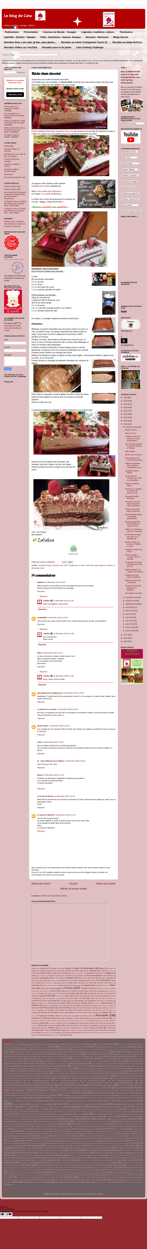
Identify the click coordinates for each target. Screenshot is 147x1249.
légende (52, 1124)
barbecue (40, 1051)
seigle (31, 1170)
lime (20, 1126)
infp (63, 1116)
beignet (73, 1051)
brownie (6, 1059)
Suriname (50, 1025)
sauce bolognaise (46, 1167)
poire (105, 1150)
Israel (41, 996)
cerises (37, 1063)
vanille (124, 1179)
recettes (85, 1158)
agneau (56, 1044)
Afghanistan (44, 968)
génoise (128, 1107)
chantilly (85, 1063)
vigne (74, 1182)
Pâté (93, 1145)
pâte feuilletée (130, 1145)
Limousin (34, 1001)
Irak (98, 993)
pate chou (111, 1145)
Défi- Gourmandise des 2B (76, 1088)
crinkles (131, 1073)
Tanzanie (34, 1028)
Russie (49, 1018)
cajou (108, 1059)
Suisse (40, 1025)
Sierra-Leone (62, 1023)
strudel (124, 1172)
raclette (18, 1158)
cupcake (87, 1076)
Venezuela (87, 1030)
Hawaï (49, 993)
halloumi (120, 1111)
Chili (95, 980)
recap (76, 1158)
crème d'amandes (84, 1073)
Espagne (86, 985)
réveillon (138, 1158)
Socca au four (130, 433)
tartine (109, 1175)
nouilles (112, 1138)
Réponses (44, 596)
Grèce (53, 991)
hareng (128, 1112)
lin (44, 1126)
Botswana (109, 975)
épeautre (54, 1098)
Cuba (99, 983)
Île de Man (87, 1032)
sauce (119, 1165)
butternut (65, 1059)
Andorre (110, 968)
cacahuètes (85, 1059)
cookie (36, 1071)
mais (8, 1129)
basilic (47, 1051)
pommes (122, 1153)
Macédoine (81, 1001)
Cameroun (35, 980)
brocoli (129, 1056)
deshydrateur (41, 1095)
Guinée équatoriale (98, 991)
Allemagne (89, 968)
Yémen (105, 1030)
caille (102, 1058)
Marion (40, 775)
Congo (55, 983)
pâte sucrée (27, 1148)
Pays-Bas (61, 1012)
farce (24, 1101)
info (58, 1116)
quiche (140, 1155)
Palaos (70, 1010)
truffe (26, 1179)
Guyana (111, 991)
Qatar (69, 1016)
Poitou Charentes (93, 1012)
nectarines (116, 1136)
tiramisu (35, 1177)
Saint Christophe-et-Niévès (58, 1162)
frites (94, 1104)
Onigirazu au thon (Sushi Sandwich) (132, 576)
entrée (42, 1097)
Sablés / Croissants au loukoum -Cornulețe (133, 530)
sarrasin (110, 1165)
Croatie (91, 983)
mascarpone (16, 1131)
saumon (140, 1167)
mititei (35, 1133)
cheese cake (9, 1066)
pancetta (65, 1143)
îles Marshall (65, 1035)
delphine (40, 582)
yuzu (132, 1182)
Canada (44, 980)
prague (70, 1155)
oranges (64, 1141)
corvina (98, 1071)
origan (78, 1141)
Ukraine (54, 1030)
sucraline (132, 1172)
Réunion (106, 1018)
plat (78, 1150)
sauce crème (85, 1167)
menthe (62, 1131)
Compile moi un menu (41, 186)
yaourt (117, 1182)
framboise (48, 1104)
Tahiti (103, 1025)
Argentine (93, 971)
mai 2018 (129, 617)
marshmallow (137, 1129)
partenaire (36, 1145)
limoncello (28, 1126)
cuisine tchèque (71, 1076)
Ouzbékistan (51, 1010)
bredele (61, 1056)
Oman (104, 1008)
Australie (34, 973)
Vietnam (97, 1030)
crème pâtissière (99, 1073)
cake (115, 1059)
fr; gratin (15, 1104)
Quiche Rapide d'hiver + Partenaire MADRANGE (133, 517)
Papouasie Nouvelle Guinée (104, 1010)
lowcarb (74, 1126)
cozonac (7, 1073)
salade (113, 1162)
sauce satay (96, 1167)
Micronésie (95, 1003)
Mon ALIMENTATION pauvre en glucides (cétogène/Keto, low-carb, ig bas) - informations (15, 195)
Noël (26, 1138)
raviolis (58, 1158)
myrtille (66, 1136)
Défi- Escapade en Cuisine (16, 1088)
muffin (51, 1136)
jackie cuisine (42, 726)
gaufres (92, 1107)
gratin (120, 1109)
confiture (7, 1071)
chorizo (87, 1066)
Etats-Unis (139, 1098)
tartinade (101, 1175)
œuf (141, 1138)
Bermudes (42, 975)
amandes (42, 565)
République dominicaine (91, 1018)
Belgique (108, 973)
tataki (117, 1174)
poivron (87, 1153)
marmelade (98, 1129)
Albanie (68, 968)
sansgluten (27, 1165)
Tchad (43, 1028)
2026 (126, 397)
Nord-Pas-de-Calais (46, 1008)
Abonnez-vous (15, 95)
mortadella (101, 1133)
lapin (13, 1124)
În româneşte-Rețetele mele (14, 177)
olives (26, 1141)
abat (5, 1044)
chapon (103, 1063)
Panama (89, 1010)
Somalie (100, 1023)
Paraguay (34, 1012)
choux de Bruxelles (10, 1068)
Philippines (71, 1012)
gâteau (80, 1106)
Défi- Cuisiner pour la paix (71, 1085)
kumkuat (106, 1121)
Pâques (136, 1143)
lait (113, 1121)
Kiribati (113, 996)
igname (96, 1114)
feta (36, 1101)
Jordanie (76, 996)
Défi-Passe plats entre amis (101, 1093)
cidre (38, 1068)
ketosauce (19, 1121)
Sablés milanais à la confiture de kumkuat (134, 571)
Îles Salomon (34, 1116)
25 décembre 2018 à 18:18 (54, 775)
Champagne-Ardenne (84, 980)
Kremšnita (97, 1121)
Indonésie (90, 993)
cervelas (47, 1063)
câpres (106, 1061)
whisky (104, 1182)
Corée (70, 983)
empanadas (137, 1095)
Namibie (87, 1005)
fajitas (18, 1101)
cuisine (32, 1076)
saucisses (119, 1167)
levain (108, 1124)
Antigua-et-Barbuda (46, 971)
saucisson (131, 1167)
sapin (76, 1165)
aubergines (18, 1049)
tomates (69, 1177)
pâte (85, 1145)
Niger (111, 1005)
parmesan (23, 1145)
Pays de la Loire (47, 1012)
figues (75, 1101)
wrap (110, 1182)
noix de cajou (53, 1138)
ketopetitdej (123, 1119)
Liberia (93, 998)
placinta (71, 1150)
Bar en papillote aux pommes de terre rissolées (14, 115)
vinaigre (88, 1182)
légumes (62, 1124)
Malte (56, 1003)
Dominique (53, 985)
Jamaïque (59, 996)
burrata (49, 1059)
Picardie (81, 1012)
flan (101, 1101)
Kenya (95, 996)
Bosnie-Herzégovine (94, 975)
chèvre (20, 1066)
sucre (139, 1172)
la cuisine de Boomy (45, 796)
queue (134, 1155)
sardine (83, 1165)
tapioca (84, 1175)
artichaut (114, 1047)
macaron (110, 1126)
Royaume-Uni (36, 1018)
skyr (112, 1170)
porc (9, 1155)
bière (23, 1054)
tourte (125, 1177)
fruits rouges (14, 1107)
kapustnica (31, 1119)
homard (33, 1114)
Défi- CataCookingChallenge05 (95, 1080)
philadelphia (12, 1150)
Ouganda (40, 1010)
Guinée (73, 991)
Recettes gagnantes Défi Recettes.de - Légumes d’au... (133, 524)
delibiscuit (30, 1095)
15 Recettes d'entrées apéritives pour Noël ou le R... (133, 564)
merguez (79, 1131)
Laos (59, 998)
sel (37, 1170)
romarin (99, 1160)
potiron (51, 1155)
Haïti (55, 993)
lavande (34, 1124)
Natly (39, 653)
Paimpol (117, 1141)
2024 (126, 404)
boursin (53, 1056)
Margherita (88, 1129)
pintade (40, 1150)
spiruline (87, 1172)
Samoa (101, 1020)
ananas (129, 1044)
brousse (138, 1056)
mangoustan (59, 1129)
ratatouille (49, 1158)
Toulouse (109, 1177)
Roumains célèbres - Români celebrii (12, 170)
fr (114, 565)
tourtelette (133, 1177)
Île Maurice (77, 1032)
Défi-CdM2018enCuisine (27, 1093)
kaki (23, 1119)
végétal (14, 1182)
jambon (118, 1116)
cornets (76, 1071)
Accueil (73, 883)
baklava (138, 1049)
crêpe (112, 1073)
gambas (41, 1107)
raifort (33, 1158)
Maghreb (102, 1000)
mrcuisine (43, 1136)
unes (90, 1179)
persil (109, 1148)
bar (25, 1051)
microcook (118, 1131)
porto (17, 1155)
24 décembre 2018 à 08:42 (55, 582)
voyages (97, 1182)
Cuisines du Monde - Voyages (59, 32)
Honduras (63, 993)
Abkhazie (34, 968)
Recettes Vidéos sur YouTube (20, 47)
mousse (140, 1133)
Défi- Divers (139, 1085)
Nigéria (33, 1008)
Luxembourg (64, 1001)
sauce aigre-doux (131, 1165)
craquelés (38, 1073)
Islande (33, 996)
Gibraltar (36, 991)
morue (109, 1133)
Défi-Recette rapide (121, 1093)
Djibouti (45, 985)
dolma (85, 1095)
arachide (86, 1047)
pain (124, 1141)
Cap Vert (52, 980)
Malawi (33, 1003)
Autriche (43, 973)
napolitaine (95, 1136)
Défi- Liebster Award (94, 1088)
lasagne (26, 1124)
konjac (82, 1121)
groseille (23, 1112)
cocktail (64, 1068)
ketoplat (133, 1119)
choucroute (137, 1066)
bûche (49, 565)
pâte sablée (14, 1148)
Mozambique (76, 1005)
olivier (35, 1141)
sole (9, 1172)
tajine (68, 1175)
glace (47, 1109)
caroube (132, 1061)
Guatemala (64, 991)
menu (71, 1131)
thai (128, 1175)
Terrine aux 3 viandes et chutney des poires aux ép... (133, 491)
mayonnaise (45, 1131)
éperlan (61, 1098)
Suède (58, 1025)
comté (114, 1068)
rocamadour (84, 1160)
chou (96, 1066)
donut (101, 1095)
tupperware (49, 1179)
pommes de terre (136, 1153)
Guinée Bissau (84, 991)
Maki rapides (130, 451)
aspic (9, 1049)
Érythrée (67, 1032)
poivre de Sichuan (76, 1153)
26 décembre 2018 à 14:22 (64, 796)
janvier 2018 (130, 631)
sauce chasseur (59, 1167)
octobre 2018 (131, 601)
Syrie (77, 1025)
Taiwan (110, 1025)
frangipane (86, 1104)
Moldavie (34, 1005)
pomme (114, 1153)
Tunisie (100, 1028)
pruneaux (94, 1155)
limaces (14, 1126)
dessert (110, 565)
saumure (10, 1170)
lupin (81, 1126)
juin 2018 (129, 614)
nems (124, 1136)
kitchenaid (35, 568)
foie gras (124, 1101)
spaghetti (56, 1172)
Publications (12, 32)
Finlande (58, 988)
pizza (62, 1150)
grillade (15, 1111)
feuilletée (46, 1101)
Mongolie (54, 1005)
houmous (59, 1114)
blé (67, 1054)
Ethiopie (43, 988)
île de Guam (54, 1035)
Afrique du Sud (56, 968)
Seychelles (52, 1023)
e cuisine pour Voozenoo (50, 191)
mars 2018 (130, 624)
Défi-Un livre (20, 1095)
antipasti (43, 1047)
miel (8, 1133)
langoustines (122, 1121)
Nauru (95, 1005)
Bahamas (74, 973)
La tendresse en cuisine (47, 709)
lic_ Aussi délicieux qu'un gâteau (50, 761)
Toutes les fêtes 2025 (12, 189)
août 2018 (130, 607)
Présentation (31, 32)
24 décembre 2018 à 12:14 (52, 653)
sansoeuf (52, 1165)
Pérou (61, 1016)
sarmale (100, 1165)
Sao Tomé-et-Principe (65, 1165)
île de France (43, 1035)
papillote (100, 1143)
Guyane (33, 993)
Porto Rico (25, 1155)
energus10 (31, 1098)
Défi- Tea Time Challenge (104, 1090)
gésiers (6, 1109)
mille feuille (16, 1133)
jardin (9, 1119)
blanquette (59, 1054)
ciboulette (31, 1068)
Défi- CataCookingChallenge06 (123, 1080)
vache (105, 1179)
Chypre (113, 980)
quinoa (9, 1158)
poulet (60, 1155)
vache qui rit (116, 1179)
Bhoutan (51, 975)
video (57, 1182)
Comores (47, 983)
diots (72, 1095)
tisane (44, 1177)
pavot (44, 1148)
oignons (17, 1141)
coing (89, 1068)
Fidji (50, 988)
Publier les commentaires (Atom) (54, 896)
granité (113, 1109)
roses (116, 1160)
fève (55, 1101)
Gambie (106, 988)
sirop (106, 1170)
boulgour (35, 1056)
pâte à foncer (101, 1145)
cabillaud (75, 1058)
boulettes (25, 1056)
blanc (50, 1054)
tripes (20, 1179)
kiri (49, 1121)
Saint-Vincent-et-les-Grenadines (66, 1020)
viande (46, 1182)
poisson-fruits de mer (23, 1153)
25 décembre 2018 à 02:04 (53, 742)
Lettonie (76, 998)
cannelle (72, 1061)
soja (141, 1170)
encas (6, 1098)
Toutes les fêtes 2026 (12, 186)
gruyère (31, 1112)
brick (101, 1056)
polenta (96, 1153)
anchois (137, 1044)
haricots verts (9, 1114)
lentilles (74, 1124)
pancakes (55, 1143)
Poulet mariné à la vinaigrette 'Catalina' (11, 107)
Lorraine (53, 1001)
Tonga (78, 1028)
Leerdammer (43, 1124)
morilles (93, 1133)
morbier (85, 1133)
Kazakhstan (86, 996)
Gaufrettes (102, 1107)
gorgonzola (71, 1109)
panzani (84, 1143)
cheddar (137, 1063)
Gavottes (112, 1107)
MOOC (77, 1133)
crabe (14, 1073)
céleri (141, 1061)
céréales (29, 1063)
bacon (95, 1049)
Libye (100, 998)
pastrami (66, 1145)
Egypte (61, 985)
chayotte (129, 1063)
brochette (120, 1056)
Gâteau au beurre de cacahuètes (133, 581)
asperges (140, 1047)
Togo (72, 1028)
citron (45, 1068)
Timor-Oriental (63, 1028)
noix (43, 1138)
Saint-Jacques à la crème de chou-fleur (133, 459)
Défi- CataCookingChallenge (97, 1078)
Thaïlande (51, 1028)
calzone (131, 1058)
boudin (16, 1056)
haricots (136, 1112)
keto (58, 1119)
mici (111, 1131)
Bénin (100, 978)
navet (109, 1136)
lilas (7, 1126)
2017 (126, 635)
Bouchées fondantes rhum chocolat (61, 131)
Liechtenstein (109, 998)
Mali (49, 1003)
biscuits (40, 1054)
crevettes (121, 1073)
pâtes (36, 1148)
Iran (104, 993)
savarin (17, 1170)
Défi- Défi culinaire (124, 1085)
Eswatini (105, 985)
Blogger (100, 1194)
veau (5, 1182)
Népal (96, 1008)
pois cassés (133, 1150)
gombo (62, 1109)
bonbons (106, 1054)
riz (56, 1160)
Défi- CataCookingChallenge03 (38, 1080)
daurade (134, 1076)
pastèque (57, 1145)
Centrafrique (62, 980)
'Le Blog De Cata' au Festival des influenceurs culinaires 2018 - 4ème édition (15, 204)
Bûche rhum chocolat (133, 455)
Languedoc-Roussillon (48, 998)
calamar (123, 1059)
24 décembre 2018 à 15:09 (73, 693)
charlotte (110, 1063)
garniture (67, 1106)
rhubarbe (19, 1160)
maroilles (117, 1129)
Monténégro (65, 1005)
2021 (126, 414)
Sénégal (85, 1025)
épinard (78, 1098)
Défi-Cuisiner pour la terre (48, 1093)
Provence (51, 1016)
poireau (114, 1150)
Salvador (93, 1020)
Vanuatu (71, 1030)
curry (108, 1076)
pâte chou (119, 1145)
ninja (19, 1138)
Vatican (79, 1030)
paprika (128, 1143)
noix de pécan (66, 1138)
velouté (26, 1182)
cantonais (91, 1061)
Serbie (42, 1023)
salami (131, 1162)
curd (102, 1076)
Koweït (36, 998)
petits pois (139, 1148)
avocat (56, 1049)
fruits (140, 1104)
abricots (22, 1044)
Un (39, 191)
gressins (7, 1112)
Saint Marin (50, 1020)
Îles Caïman (97, 1032)
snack (135, 1170)
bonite (116, 1054)
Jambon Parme (130, 1116)
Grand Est (45, 991)
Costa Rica (81, 983)
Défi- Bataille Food (53, 1078)
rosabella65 (42, 618)
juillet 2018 (130, 611)
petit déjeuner (126, 1148)
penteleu (83, 1148)
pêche (75, 1148)
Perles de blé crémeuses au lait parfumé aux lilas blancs (14, 130)
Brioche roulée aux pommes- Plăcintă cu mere (133, 544)
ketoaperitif (70, 1119)
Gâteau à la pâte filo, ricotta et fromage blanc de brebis (14, 122)
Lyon (72, 1001)
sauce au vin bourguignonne (18, 1167)
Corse (63, 983)
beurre (123, 1051)
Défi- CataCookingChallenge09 (65, 1083)
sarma (92, 1165)
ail (63, 1044)
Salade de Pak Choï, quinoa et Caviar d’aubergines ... (133, 439)
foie (115, 1101)
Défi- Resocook (86, 1090)
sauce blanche (33, 1167)
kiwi (75, 1121)
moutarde (10, 1136)
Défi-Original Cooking (79, 1093)
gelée (120, 1107)
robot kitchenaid (71, 1160)
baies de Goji (120, 1049)
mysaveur (75, 1136)
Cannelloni (82, 1061)
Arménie (103, 971)
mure (59, 1136)
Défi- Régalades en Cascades (67, 1090)
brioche (110, 1056)
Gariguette (57, 1107)
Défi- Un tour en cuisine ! (125, 1090)
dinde (64, 1095)
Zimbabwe (37, 1032)
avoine (65, 1049)
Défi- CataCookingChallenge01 (124, 1078)
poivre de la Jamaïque (60, 1153)
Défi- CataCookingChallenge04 (66, 1080)
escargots (104, 1098)
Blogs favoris (120, 37)
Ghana (113, 988)
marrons (125, 1129)
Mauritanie (74, 1003)
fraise (23, 1104)
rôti (122, 1160)
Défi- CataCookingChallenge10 (92, 1083)
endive (20, 1098)
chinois (51, 1066)
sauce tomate (107, 1167)
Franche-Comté (87, 988)
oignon (10, 1141)
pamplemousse (19, 1143)
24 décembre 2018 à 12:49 (63, 634)
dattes (126, 1076)
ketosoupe (29, 1121)
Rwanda (59, 1018)
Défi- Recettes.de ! (41, 1090)
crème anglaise (69, 1073)
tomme (81, 1177)
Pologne (105, 1012)
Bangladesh (91, 973)
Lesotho (67, 998)
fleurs (109, 1101)
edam (107, 1095)
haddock (107, 1111)
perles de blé (93, 1148)
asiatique (129, 1047)
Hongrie (72, 993)
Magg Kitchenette (54, 202)
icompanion (69, 1114)
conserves (26, 1071)
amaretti (122, 1044)
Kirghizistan (104, 996)
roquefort (108, 1160)
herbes (27, 1114)
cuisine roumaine (57, 1076)
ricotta (48, 1160)
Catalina (46, 601)
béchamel (63, 1051)
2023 (126, 407)
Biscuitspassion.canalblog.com (50, 693)
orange (56, 1141)
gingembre (30, 1109)
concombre (123, 1068)
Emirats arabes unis (73, 985)
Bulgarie (70, 978)
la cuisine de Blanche (46, 815)
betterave (113, 1051)
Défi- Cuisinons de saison (100, 1085)
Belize (33, 975)
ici (60, 308)
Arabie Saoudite (80, 971)
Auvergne (54, 973)
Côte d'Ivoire (108, 983)
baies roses (129, 1049)
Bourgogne (35, 978)
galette (32, 1107)
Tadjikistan (94, 1025)
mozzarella (32, 1136)
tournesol (117, 1177)
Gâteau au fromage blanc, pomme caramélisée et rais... (134, 465)
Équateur (58, 1032)
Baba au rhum (86, 1049)
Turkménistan (111, 1028)
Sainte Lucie (83, 1020)
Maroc (63, 1003)
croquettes (17, 1076)
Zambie (113, 1030)
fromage (103, 1104)
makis (16, 1129)
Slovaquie (82, 1023)
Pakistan (62, 1010)
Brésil (62, 978)
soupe (46, 1172)
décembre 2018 (132, 427)
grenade (137, 1109)
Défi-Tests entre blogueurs (96, 565)
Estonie (96, 985)
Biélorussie (71, 975)
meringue (87, 1131)
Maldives (42, 1003)
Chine (103, 980)
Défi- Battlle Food (74, 1078)
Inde (81, 993)
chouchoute (127, 1066)
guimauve (51, 1111)
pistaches (48, 1150)
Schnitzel (25, 1170)
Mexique (84, 1003)
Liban (84, 998)
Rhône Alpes (87, 1016)
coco (61, 565)
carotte (122, 1061)
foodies (134, 1101)
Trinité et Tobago (89, 1028)
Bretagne (45, 978)
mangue (68, 1129)
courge (125, 1071)
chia (28, 1066)
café (95, 1059)
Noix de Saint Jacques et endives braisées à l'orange (133, 446)
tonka (93, 1177)
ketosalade (8, 1121)
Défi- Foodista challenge (52, 1088)
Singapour (72, 1023)
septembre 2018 (132, 604)
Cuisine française (43, 1076)
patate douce (76, 1145)
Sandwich (14, 1165)
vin (79, 1182)
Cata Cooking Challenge (89, 47)
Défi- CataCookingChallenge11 (121, 1083)
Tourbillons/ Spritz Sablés (132, 472)
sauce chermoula (72, 1167)
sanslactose (42, 1165)
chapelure (95, 1063)
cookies (44, 1071)
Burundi (92, 978)
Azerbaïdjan (64, 973)
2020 (126, 417)
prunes (102, 1155)
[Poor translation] (8, 1214)
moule (115, 1133)
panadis (31, 1143)
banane (7, 1051)
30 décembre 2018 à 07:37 (65, 815)
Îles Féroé (107, 1032)
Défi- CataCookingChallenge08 (38, 1083)
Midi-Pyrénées (107, 1003)
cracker (21, 1073)
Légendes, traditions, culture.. (98, 32)
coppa (61, 1071)
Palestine (79, 1010)
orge (72, 1141)
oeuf (134, 1138)
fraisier (40, 1104)
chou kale (105, 1066)
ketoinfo (113, 1119)
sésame (69, 1170)
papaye (92, 1143)
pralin (76, 1155)
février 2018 (130, 627)
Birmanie (61, 975)
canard (36, 1061)
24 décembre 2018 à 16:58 (67, 709)
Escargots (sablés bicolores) (132, 497)
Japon (67, 996)
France (68, 988)
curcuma (95, 1076)
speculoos (70, 1172)
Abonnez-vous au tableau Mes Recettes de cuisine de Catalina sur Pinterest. (14, 224)
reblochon (68, 1158)
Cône (132, 1068)
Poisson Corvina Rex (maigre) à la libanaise (133, 588)
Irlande (110, 993)
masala (6, 1131)
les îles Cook (48, 1032)
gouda (80, 1109)
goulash (87, 1109)
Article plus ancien (106, 883)
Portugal (40, 1016)
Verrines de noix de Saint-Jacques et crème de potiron (132, 504)
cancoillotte (47, 1061)
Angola (33, 971)
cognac (81, 1068)
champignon (73, 1063)
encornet (13, 1098)
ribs (40, 1160)
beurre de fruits (135, 1051)
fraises (32, 1104)
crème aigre (57, 1073)
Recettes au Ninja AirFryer (127, 42)
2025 (126, 401)
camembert (9, 1061)
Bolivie (81, 975)
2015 (126, 641)
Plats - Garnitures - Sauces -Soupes (61, 37)
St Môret (116, 1172)
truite (32, 1179)
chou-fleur (115, 1066)
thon (11, 1177)
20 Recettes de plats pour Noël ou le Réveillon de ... (133, 537)
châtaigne (120, 1063)
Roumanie (102, 1015)
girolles (39, 1109)
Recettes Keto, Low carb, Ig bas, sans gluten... (30, 42)
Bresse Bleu (77, 1056)
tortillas (100, 1177)
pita (56, 1150)
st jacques (105, 1172)
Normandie (63, 1008)
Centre (71, 980)
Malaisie (110, 1001)
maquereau (79, 1129)
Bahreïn (81, 973)
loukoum (67, 1126)
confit (138, 1068)
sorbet (31, 1172)
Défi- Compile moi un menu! (74, 565)
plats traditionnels (92, 1150)
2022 (126, 411)
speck (63, 1172)
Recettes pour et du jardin (56, 47)
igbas (85, 1114)
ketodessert (85, 1119)
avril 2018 (129, 621)
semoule (43, 1170)
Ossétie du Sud (87, 1141)
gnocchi (55, 1109)
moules (122, 1133)
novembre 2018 (132, 597)
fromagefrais (117, 1104)
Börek (122, 1054)
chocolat (55, 565)
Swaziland (69, 1025)
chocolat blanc (77, 1066)
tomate (60, 1177)
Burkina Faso (82, 978)
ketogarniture (102, 1119)
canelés (56, 1061)
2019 (126, 421)
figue (67, 1101)
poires (123, 1150)
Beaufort (55, 1051)
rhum (42, 568)
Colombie (37, 983)
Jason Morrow (82, 1194)
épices (69, 1098)
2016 (126, 638)
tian (18, 1177)
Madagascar (92, 1001)
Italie (49, 995)
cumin (80, 1076)
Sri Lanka (96, 1172)
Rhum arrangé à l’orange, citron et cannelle (132, 557)
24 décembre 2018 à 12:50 (63, 601)
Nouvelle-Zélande (85, 1008)
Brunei (55, 978)
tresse (141, 1177)
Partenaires (126, 32)
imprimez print (73, 554)
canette (63, 1061)
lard (18, 1124)
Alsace (101, 968)
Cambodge (109, 978)
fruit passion (131, 1104)
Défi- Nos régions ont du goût (114, 1088)
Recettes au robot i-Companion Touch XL (84, 42)
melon (55, 1131)
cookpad (52, 1071)
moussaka (131, 1133)
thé (5, 1177)
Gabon (98, 988)
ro (61, 1160)
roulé (137, 1160)
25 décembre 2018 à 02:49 (75, 761)
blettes (72, 1054)
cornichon (84, 1071)
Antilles (58, 971)
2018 (126, 424)
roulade (129, 1160)
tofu (49, 1177)
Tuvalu (46, 1030)
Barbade (100, 973)
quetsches (125, 1155)
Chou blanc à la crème (133, 593)
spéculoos (80, 1172)
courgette (135, 1071)
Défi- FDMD (34, 1088)
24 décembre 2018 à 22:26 (59, 726)
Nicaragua (104, 1005)
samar (39, 742)
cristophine (139, 1073)
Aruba (111, 971)
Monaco (45, 1005)
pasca (49, 1145)
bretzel (95, 1056)
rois (92, 1160)
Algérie (77, 968)
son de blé (24, 1172)
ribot (35, 1160)
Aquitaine (68, 971)
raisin (40, 1158)
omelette (48, 1141)
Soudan (108, 1023)
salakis (124, 1162)
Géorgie (41, 993)
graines (95, 1109)
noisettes (34, 1138)
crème (47, 1073)
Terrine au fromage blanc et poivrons (132, 510)
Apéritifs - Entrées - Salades (20, 37)
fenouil (31, 1101)
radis (25, 1158)
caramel (114, 1061)
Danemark (35, 985)
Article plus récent (40, 883)
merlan (96, 1131)
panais (38, 1143)
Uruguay (63, 1030)
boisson (89, 1054)
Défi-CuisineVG (63, 1093)
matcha (27, 1131)
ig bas (79, 1114)
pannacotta (74, 1143)
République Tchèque (72, 1018)
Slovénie (92, 1023)
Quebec (77, 1016)
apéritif (51, 1047)
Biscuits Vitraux (131, 430)
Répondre (41, 591)
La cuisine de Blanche (51, 194)
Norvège (73, 1008)
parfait (15, 1145)
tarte (92, 1175)
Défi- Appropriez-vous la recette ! (29, 1078)
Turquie (36, 1030)
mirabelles (25, 1133)
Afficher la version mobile (73, 888)
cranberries (29, 1073)
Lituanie (44, 1001)
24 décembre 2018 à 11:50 (57, 618)
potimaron (42, 1155)
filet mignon (84, 1101)
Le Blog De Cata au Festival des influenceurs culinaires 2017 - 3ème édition (14, 211)
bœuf (80, 1054)
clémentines (55, 1068)
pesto (117, 1148)
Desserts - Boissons (97, 37)
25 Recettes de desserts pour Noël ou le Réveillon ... (133, 478)
